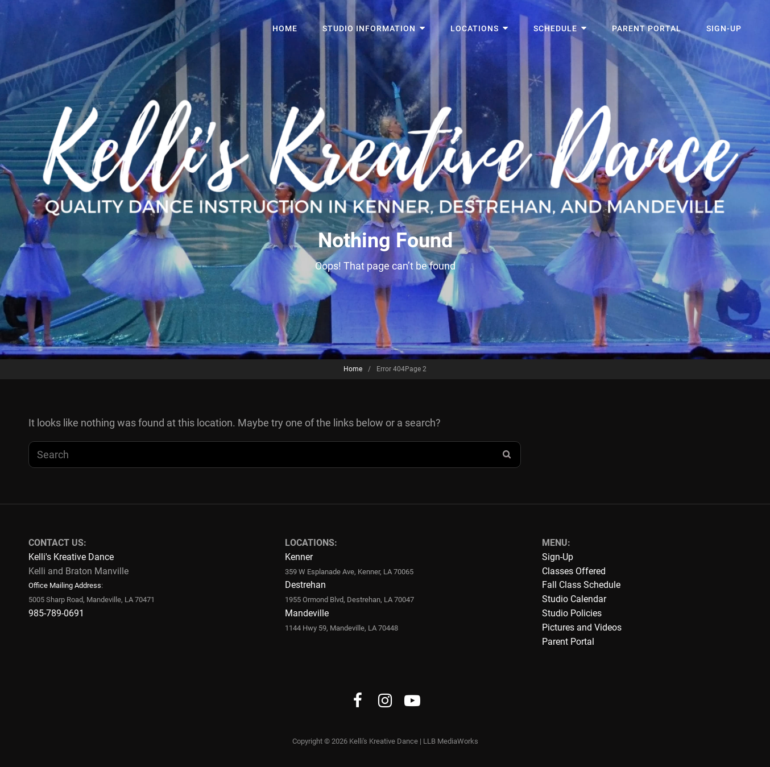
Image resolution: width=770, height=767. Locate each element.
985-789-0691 (56, 613)
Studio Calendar (574, 599)
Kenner (299, 557)
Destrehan (305, 584)
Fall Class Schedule (581, 584)
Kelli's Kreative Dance (71, 557)
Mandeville (307, 613)
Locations (474, 28)
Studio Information (369, 28)
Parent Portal (646, 28)
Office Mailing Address (64, 585)
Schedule (555, 28)
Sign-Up (724, 28)
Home (284, 28)
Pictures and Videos (582, 627)
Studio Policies (572, 613)
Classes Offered (574, 571)
